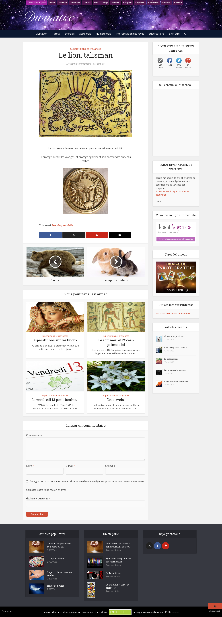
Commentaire (34, 435)
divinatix (101, 63)
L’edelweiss (116, 399)
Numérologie (103, 33)
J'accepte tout (120, 612)
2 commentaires (113, 565)
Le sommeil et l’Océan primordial (116, 342)
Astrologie (85, 33)
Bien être (174, 33)
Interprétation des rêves (130, 33)
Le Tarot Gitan (113, 573)
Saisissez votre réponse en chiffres (46, 490)
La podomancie (171, 359)
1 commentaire (113, 576)
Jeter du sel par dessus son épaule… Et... (59, 545)
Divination (41, 33)
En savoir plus (8, 611)
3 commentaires (113, 550)
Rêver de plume (55, 585)
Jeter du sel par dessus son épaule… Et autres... (118, 545)
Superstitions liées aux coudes (59, 574)
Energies (69, 33)
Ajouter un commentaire (78, 63)
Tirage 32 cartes (55, 558)
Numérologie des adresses (175, 347)
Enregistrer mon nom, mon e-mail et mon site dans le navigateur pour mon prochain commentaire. (87, 481)
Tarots (56, 33)
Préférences (172, 612)
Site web (110, 465)
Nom (30, 465)
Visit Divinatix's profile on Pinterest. (173, 313)
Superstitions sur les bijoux (55, 340)
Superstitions (156, 33)
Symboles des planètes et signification (118, 560)
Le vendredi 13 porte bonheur (55, 399)
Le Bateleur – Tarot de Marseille (118, 586)
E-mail (70, 465)
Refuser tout (214, 611)
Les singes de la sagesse (175, 370)
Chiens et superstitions (174, 336)
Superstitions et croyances (85, 49)
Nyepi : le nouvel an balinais (176, 381)
